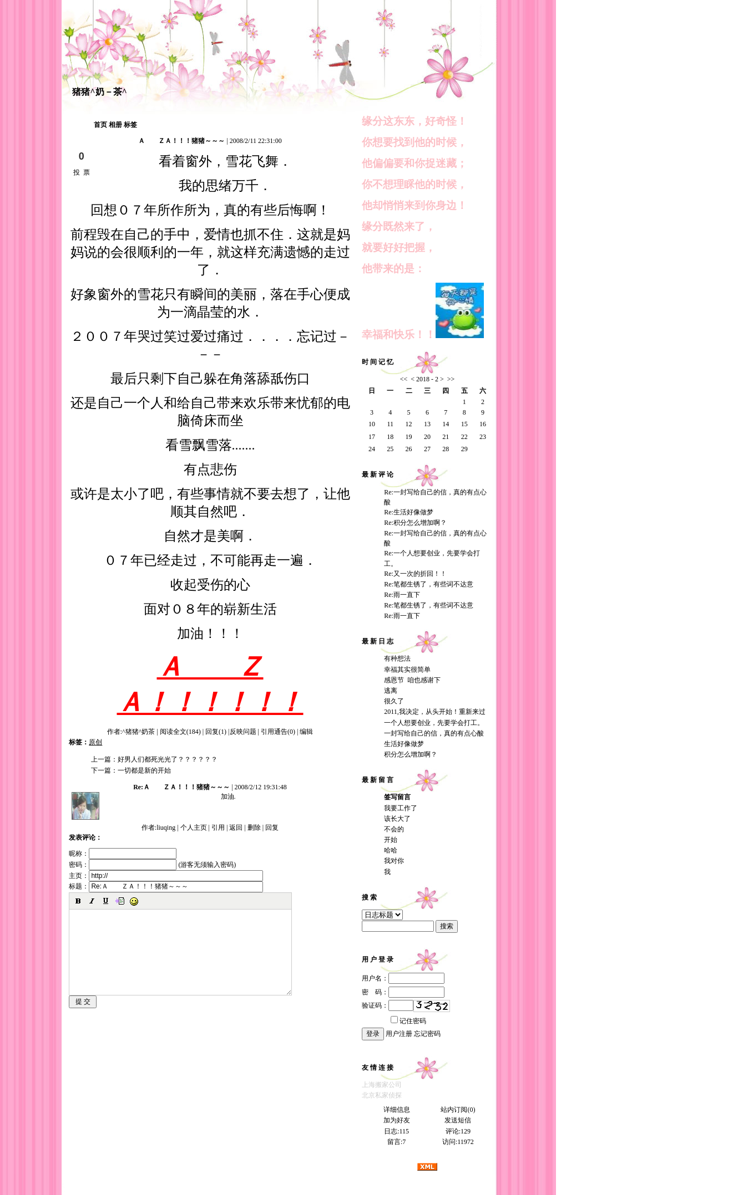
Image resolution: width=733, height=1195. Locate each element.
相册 (115, 125)
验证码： (387, 1005)
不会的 (394, 829)
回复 (272, 827)
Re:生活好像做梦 (408, 512)
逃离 (390, 690)
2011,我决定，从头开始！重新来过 (435, 712)
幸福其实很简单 (407, 669)
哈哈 (390, 850)
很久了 (394, 701)
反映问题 (243, 732)
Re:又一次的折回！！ (415, 574)
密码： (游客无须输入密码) (152, 865)
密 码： (403, 992)
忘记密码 (427, 1034)
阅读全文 (180, 732)
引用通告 (278, 732)
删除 (254, 827)
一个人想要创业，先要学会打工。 (434, 723)
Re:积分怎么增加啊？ (415, 523)
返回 (235, 827)
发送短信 (457, 1120)
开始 (390, 840)
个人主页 (193, 827)
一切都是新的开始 (144, 770)
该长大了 (397, 819)
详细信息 (396, 1110)
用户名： (403, 978)
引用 (218, 827)
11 (390, 424)
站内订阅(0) (458, 1110)
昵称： (122, 853)
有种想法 (397, 658)
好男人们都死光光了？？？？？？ (168, 759)
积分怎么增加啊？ (410, 754)
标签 (130, 125)
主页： (166, 876)
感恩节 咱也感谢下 (412, 680)
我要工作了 (400, 808)
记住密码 (408, 1021)
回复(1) (215, 732)
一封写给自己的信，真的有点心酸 (434, 733)
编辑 (306, 732)
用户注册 (399, 1034)
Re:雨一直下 (402, 595)
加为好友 (396, 1120)
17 (371, 437)
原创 (95, 742)
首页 (100, 125)
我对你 (394, 861)
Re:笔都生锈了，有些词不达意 (428, 584)
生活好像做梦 (404, 744)
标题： (166, 886)
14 (445, 424)
